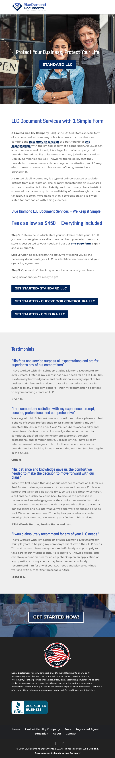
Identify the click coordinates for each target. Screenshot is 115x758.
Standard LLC (57, 64)
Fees (68, 729)
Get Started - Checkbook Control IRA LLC (55, 301)
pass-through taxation (44, 141)
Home (16, 729)
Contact (71, 733)
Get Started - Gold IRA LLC (40, 314)
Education (41, 733)
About (57, 733)
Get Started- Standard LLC (41, 288)
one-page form (81, 243)
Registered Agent (87, 729)
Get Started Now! (56, 617)
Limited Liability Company (42, 729)
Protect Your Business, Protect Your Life (57, 52)
